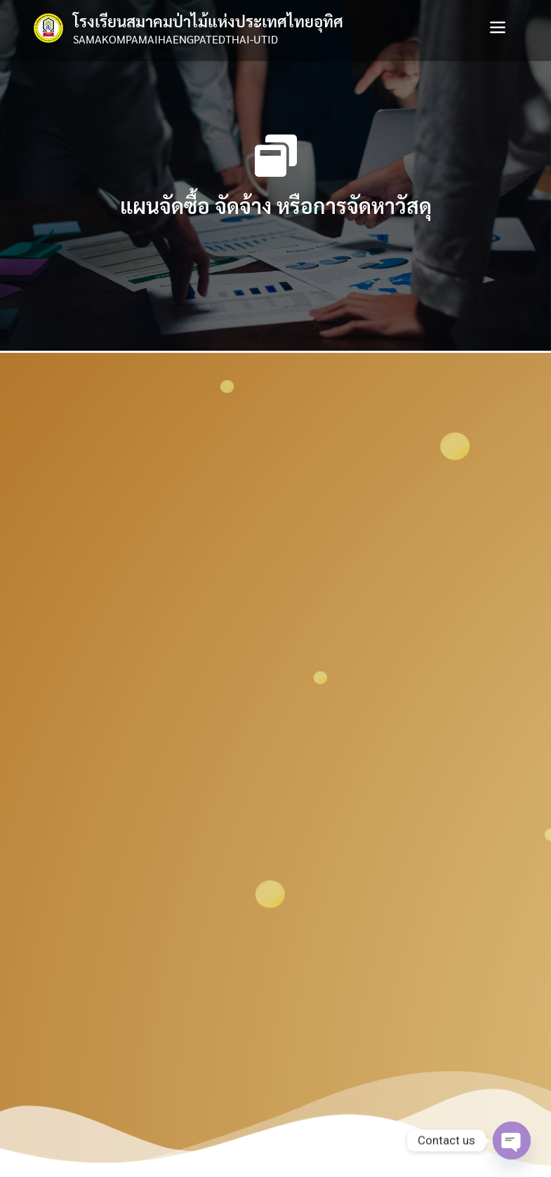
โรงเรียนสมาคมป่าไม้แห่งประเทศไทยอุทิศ (208, 21)
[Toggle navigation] (497, 27)
